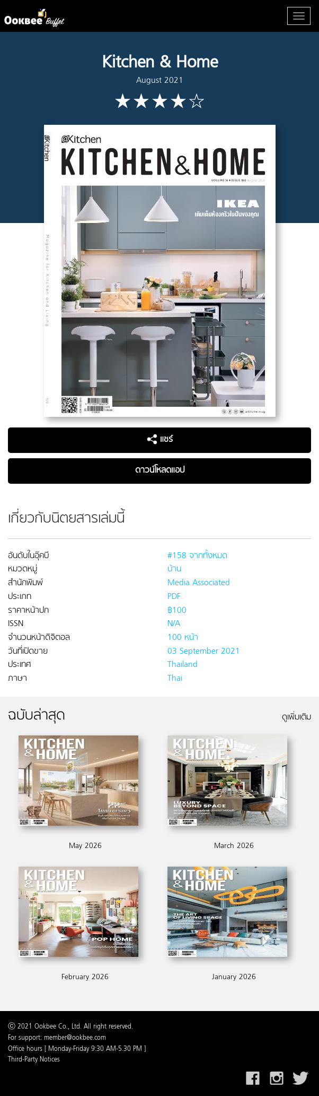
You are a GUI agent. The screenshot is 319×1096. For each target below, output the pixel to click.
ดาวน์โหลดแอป (159, 470)
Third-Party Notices (34, 1060)
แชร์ (160, 440)
